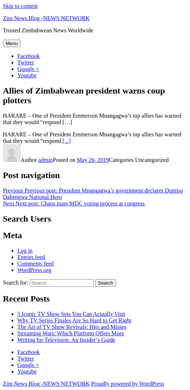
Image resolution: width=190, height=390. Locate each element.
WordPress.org (34, 270)
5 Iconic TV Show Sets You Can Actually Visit (71, 314)
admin (45, 160)
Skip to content (20, 6)
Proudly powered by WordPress (127, 384)
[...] (66, 141)
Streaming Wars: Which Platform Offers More (70, 333)
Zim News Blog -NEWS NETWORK (46, 18)
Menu (12, 43)
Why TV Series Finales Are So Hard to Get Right (74, 320)
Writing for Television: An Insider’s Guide (66, 340)
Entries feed (31, 257)
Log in (24, 251)
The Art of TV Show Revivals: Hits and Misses (72, 327)
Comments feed (35, 263)
